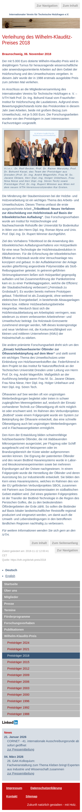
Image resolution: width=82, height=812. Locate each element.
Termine (10, 610)
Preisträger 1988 (18, 714)
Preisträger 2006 (18, 681)
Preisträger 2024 (18, 642)
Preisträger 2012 (18, 668)
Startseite (11, 584)
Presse (9, 603)
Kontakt (11, 796)
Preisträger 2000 (18, 694)
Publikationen (14, 629)
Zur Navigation (47, 5)
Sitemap (31, 796)
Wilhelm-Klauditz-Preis (20, 636)
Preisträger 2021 (18, 649)
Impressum (14, 788)
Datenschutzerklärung (46, 788)
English (10, 576)
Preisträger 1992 (18, 707)
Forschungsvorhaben (19, 623)
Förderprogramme (17, 616)
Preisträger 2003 (18, 688)
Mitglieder (11, 597)
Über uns (10, 590)
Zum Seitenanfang (65, 543)
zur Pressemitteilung (20, 749)
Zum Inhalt (70, 5)
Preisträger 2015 (18, 662)
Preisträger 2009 (18, 675)
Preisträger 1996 (18, 701)
